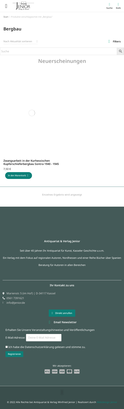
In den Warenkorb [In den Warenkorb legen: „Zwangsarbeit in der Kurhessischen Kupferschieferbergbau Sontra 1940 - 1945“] (18, 175)
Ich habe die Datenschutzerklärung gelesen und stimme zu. (47, 347)
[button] (62, 392)
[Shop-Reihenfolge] (20, 41)
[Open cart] (118, 6)
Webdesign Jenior (107, 402)
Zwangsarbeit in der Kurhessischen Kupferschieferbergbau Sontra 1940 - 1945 (31, 162)
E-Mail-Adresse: (33, 337)
